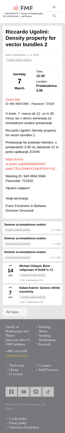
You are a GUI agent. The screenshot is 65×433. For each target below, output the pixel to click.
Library (13, 369)
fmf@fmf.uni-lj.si (17, 355)
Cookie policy (18, 418)
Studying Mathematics (47, 337)
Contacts (45, 365)
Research (45, 344)
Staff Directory (48, 369)
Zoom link (13, 99)
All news (12, 312)
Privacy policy (18, 423)
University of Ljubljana (24, 427)
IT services (16, 374)
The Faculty (17, 365)
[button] (54, 7)
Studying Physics (45, 329)
